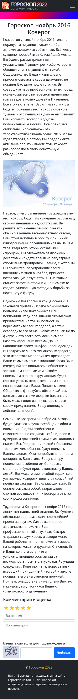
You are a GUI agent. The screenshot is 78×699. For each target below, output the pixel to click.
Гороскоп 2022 (40, 667)
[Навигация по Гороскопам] (72, 6)
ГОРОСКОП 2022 (29, 4)
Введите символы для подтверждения (34, 643)
